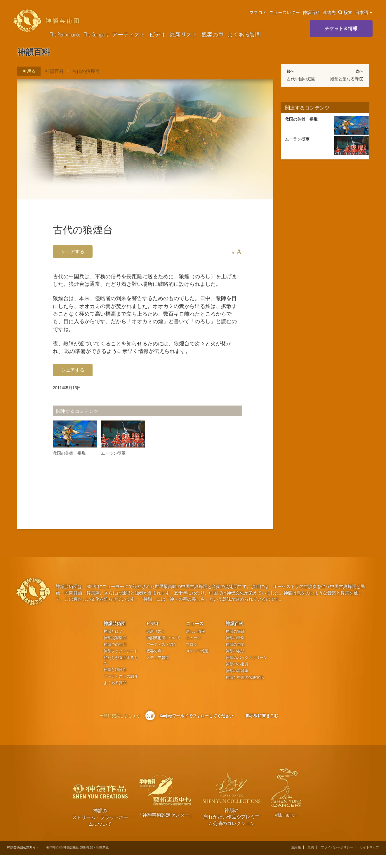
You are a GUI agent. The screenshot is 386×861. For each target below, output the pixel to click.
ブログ (191, 650)
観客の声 (212, 34)
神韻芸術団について (163, 644)
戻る (27, 71)
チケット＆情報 (341, 28)
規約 (310, 853)
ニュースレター (284, 12)
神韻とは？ (113, 637)
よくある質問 (244, 34)
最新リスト (183, 34)
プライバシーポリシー (337, 853)
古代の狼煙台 (86, 71)
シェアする (72, 251)
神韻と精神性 (115, 676)
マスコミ (258, 12)
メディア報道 (157, 664)
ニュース (195, 629)
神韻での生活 (115, 650)
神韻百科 (311, 12)
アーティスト (128, 34)
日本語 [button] (364, 12)
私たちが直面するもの (121, 667)
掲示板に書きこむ (262, 721)
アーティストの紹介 (121, 682)
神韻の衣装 (235, 657)
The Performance (65, 34)
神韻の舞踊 (235, 637)
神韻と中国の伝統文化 (245, 683)
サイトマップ (369, 853)
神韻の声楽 (235, 650)
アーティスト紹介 (161, 650)
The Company (96, 34)
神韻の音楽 (235, 644)
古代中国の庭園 (301, 78)
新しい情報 (195, 637)
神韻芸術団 (115, 629)
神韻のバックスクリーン (246, 664)
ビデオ (157, 34)
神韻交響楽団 (115, 644)
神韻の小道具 (237, 670)
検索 (345, 12)
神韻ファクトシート (121, 657)
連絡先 (329, 12)
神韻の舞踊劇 (237, 677)
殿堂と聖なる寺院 (346, 78)
